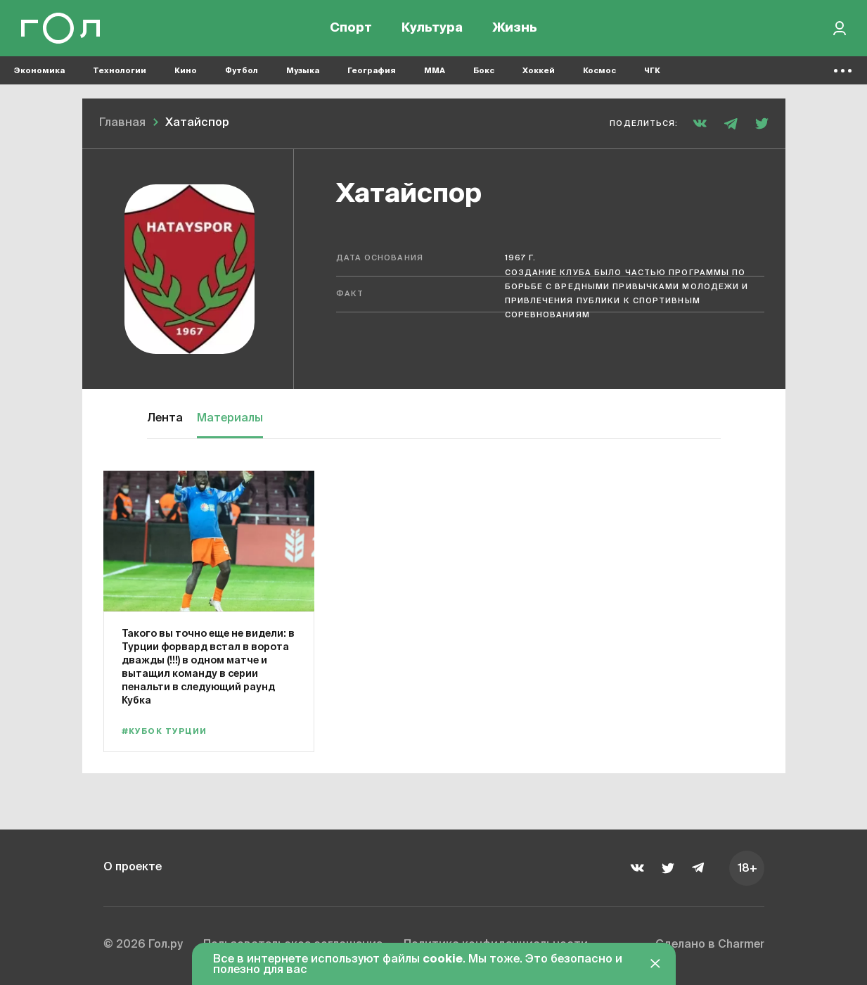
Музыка (302, 71)
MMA (434, 71)
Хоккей (538, 71)
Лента (165, 418)
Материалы (230, 418)
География (371, 71)
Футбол (241, 71)
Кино (185, 71)
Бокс (483, 71)
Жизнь (514, 28)
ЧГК (652, 71)
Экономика (39, 71)
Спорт (351, 28)
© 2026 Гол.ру (143, 945)
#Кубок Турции (164, 731)
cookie (443, 959)
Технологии (119, 71)
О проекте (132, 867)
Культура (432, 28)
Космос (599, 71)
